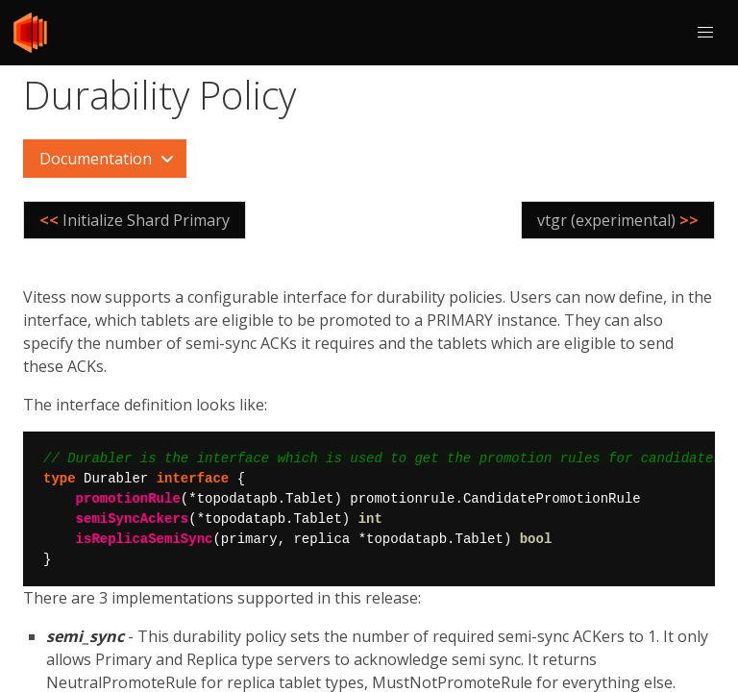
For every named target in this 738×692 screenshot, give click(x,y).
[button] (705, 33)
